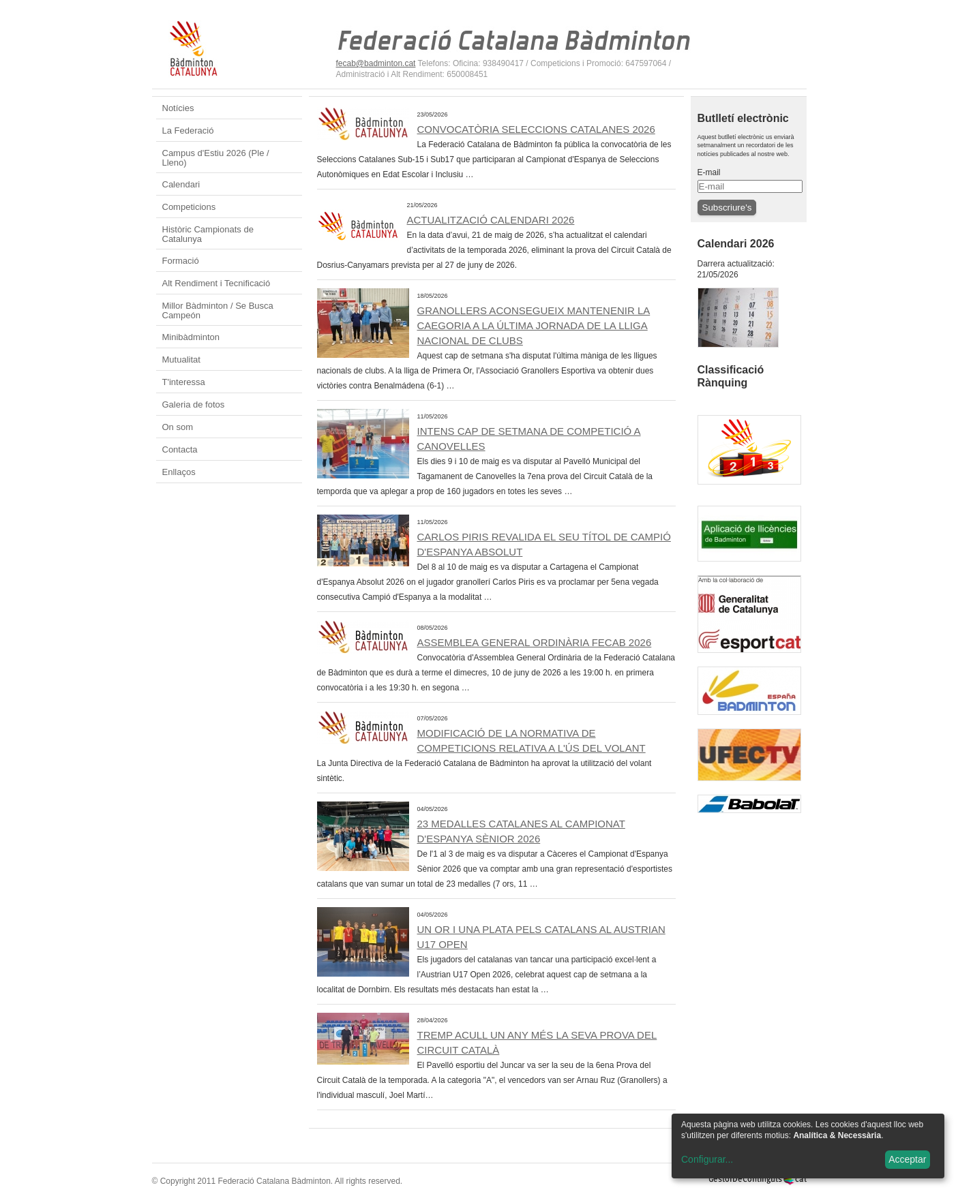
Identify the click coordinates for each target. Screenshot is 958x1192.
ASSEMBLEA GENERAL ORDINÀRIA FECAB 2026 (534, 642)
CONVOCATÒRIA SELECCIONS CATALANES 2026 (536, 129)
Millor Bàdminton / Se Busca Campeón (217, 310)
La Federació (188, 130)
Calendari (181, 184)
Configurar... (707, 1159)
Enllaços (179, 472)
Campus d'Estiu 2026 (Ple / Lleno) (215, 158)
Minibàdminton (191, 337)
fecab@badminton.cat (376, 63)
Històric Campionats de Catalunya (208, 234)
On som (178, 427)
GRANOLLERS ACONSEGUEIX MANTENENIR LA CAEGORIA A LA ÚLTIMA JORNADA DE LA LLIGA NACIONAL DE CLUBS (533, 325)
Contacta (180, 449)
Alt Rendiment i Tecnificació (216, 283)
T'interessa (183, 382)
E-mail (709, 172)
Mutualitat (181, 359)
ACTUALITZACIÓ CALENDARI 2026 (491, 220)
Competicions (189, 207)
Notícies (178, 108)
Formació (180, 261)
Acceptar (907, 1159)
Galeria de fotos (193, 404)
